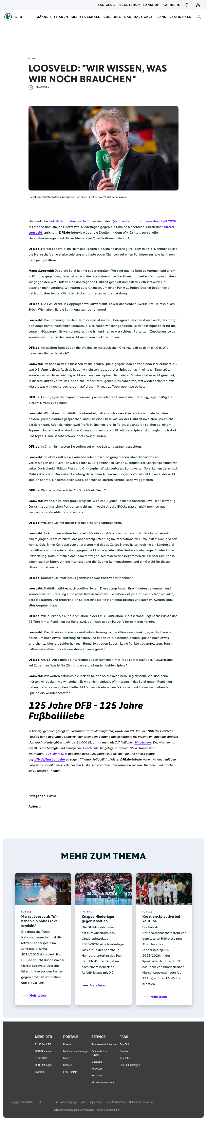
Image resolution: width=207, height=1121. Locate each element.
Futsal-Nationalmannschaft (69, 221)
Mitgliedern (143, 742)
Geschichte (91, 748)
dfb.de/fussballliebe (50, 759)
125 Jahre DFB (56, 753)
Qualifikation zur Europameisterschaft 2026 (144, 221)
